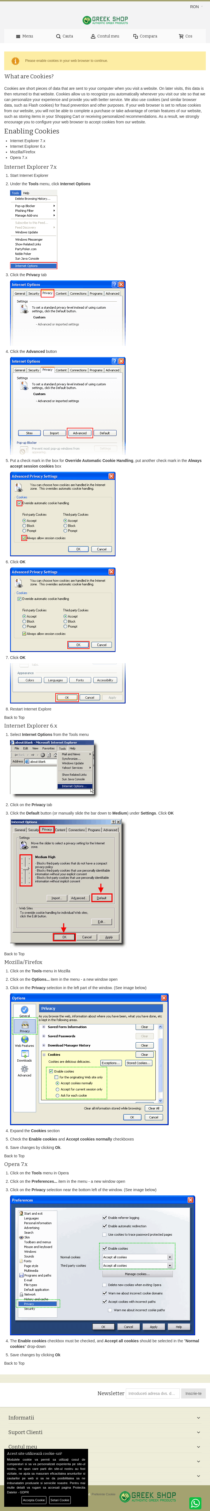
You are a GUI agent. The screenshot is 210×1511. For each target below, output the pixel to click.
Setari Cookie (60, 1500)
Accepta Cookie (34, 1500)
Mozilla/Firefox (22, 152)
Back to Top (14, 717)
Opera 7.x (18, 157)
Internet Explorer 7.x (27, 141)
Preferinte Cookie (103, 1494)
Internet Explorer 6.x (27, 146)
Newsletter (110, 1393)
